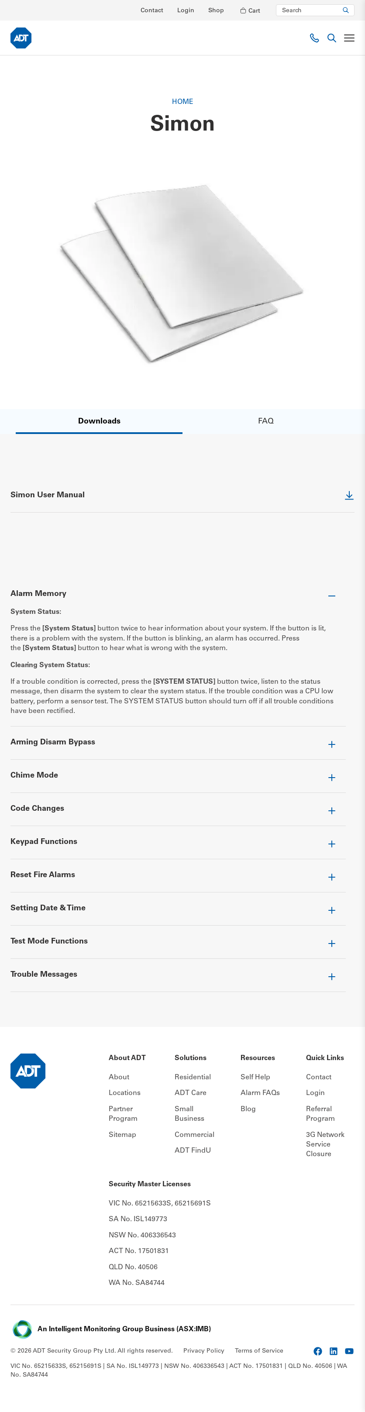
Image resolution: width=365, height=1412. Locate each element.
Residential (193, 1077)
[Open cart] (250, 10)
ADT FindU (193, 1150)
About (119, 1077)
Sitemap (122, 1134)
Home (182, 102)
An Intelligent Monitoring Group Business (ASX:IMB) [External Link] (124, 1329)
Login (185, 11)
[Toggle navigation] (349, 37)
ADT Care (191, 1093)
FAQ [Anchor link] (266, 421)
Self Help (255, 1077)
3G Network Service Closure (325, 1144)
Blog (248, 1108)
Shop (216, 11)
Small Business (189, 1113)
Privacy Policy (203, 1351)
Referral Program (320, 1113)
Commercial (194, 1134)
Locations (125, 1093)
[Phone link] (314, 38)
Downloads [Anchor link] (99, 421)
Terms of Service (259, 1351)
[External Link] (182, 500)
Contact (152, 11)
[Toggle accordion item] (178, 597)
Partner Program (123, 1113)
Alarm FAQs (260, 1093)
